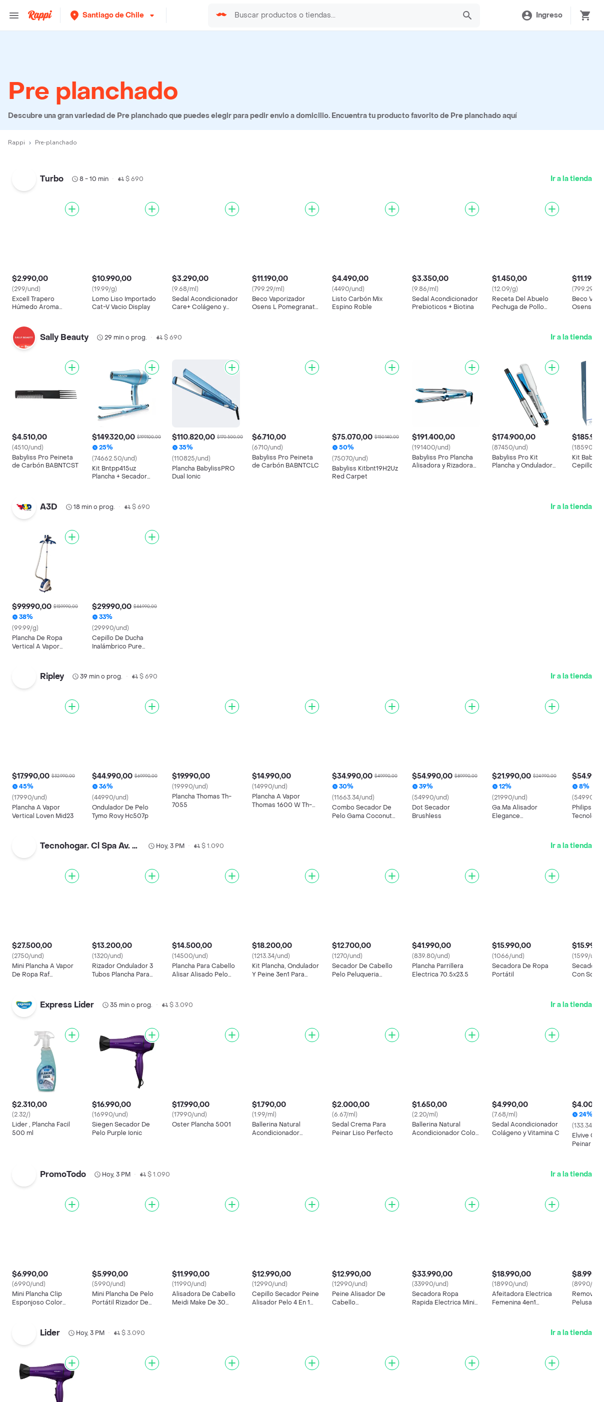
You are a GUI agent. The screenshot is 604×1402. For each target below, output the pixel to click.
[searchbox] (341, 16)
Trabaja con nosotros (244, 1323)
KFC (27, 996)
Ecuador (222, 1025)
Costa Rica (227, 1011)
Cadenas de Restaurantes (65, 953)
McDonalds (39, 1083)
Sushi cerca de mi (427, 1063)
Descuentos (41, 1323)
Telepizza (36, 981)
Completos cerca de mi (437, 1160)
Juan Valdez (40, 1112)
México (221, 1039)
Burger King (40, 1155)
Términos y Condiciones (438, 1323)
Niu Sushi (36, 1127)
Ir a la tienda (571, 179)
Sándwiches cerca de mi (439, 979)
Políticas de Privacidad (435, 1338)
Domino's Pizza (46, 1184)
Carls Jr (33, 1213)
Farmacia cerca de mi (58, 1379)
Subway (33, 1011)
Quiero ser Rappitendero (251, 1367)
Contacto (412, 1367)
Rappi (16, 142)
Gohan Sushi (42, 1257)
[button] (113, 15)
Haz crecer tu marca (244, 1381)
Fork (27, 1141)
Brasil (218, 967)
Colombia (224, 996)
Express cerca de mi (56, 1394)
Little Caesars (44, 1054)
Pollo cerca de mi (426, 1145)
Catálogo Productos (54, 1309)
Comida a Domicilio (430, 1131)
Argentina (225, 953)
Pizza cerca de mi (427, 1048)
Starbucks (37, 1069)
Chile (217, 981)
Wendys (34, 1199)
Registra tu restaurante (248, 1309)
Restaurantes (43, 1338)
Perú (216, 1054)
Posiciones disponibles (248, 1353)
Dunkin (31, 1097)
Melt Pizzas (39, 1039)
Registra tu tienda (239, 1338)
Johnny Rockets (47, 1025)
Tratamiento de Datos (433, 1353)
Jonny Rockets (45, 1242)
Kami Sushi (39, 1170)
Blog (404, 1309)
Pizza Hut (36, 1227)
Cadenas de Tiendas (55, 967)
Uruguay (222, 1069)
